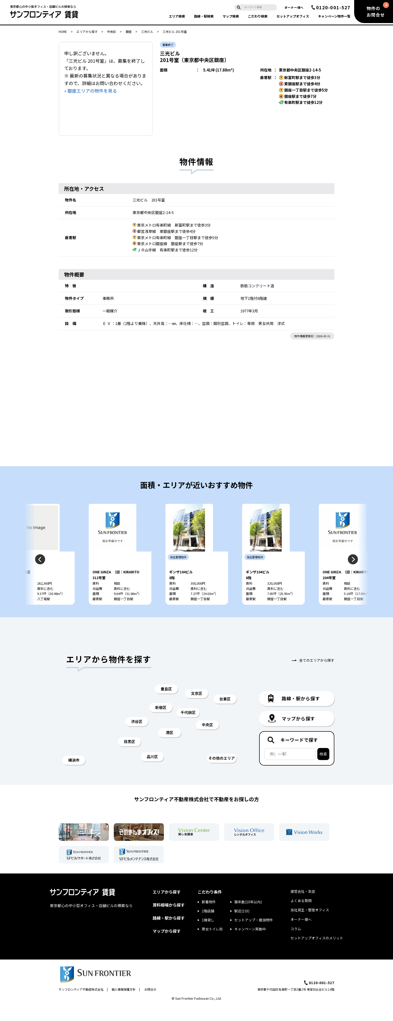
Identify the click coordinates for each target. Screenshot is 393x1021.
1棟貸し (208, 934)
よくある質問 (301, 915)
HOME (63, 31)
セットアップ (292, 16)
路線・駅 (204, 16)
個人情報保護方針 (124, 1004)
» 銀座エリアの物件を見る (90, 90)
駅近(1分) (241, 925)
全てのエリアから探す (316, 675)
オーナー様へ (294, 7)
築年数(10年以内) (248, 916)
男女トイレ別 (212, 943)
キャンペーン (334, 16)
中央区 (111, 31)
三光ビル (147, 31)
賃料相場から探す (169, 920)
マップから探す (167, 946)
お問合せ (150, 1004)
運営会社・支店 (302, 906)
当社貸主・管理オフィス (309, 924)
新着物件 (209, 916)
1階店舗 (208, 925)
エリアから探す (86, 31)
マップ (231, 16)
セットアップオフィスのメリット (316, 953)
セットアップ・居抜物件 (253, 934)
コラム (295, 943)
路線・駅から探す (169, 933)
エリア (177, 16)
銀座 (129, 31)
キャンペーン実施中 (250, 943)
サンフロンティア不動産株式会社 (81, 1004)
